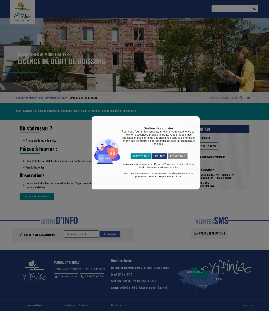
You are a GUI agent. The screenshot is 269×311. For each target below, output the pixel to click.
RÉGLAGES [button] (159, 156)
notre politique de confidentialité (166, 176)
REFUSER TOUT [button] (177, 156)
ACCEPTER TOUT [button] (141, 156)
